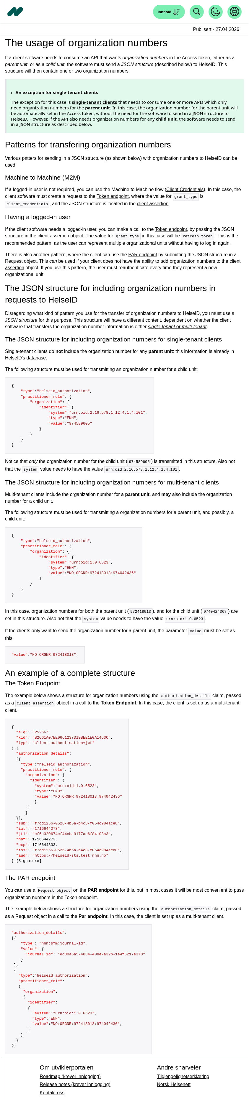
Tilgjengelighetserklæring (183, 1072)
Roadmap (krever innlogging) (70, 1072)
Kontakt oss (52, 1089)
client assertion (153, 203)
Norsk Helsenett (174, 1081)
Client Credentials (185, 189)
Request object (21, 260)
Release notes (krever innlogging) (75, 1081)
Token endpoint (113, 196)
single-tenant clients (94, 102)
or (177, 325)
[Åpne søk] (169, 12)
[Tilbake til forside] (15, 12)
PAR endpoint (142, 253)
